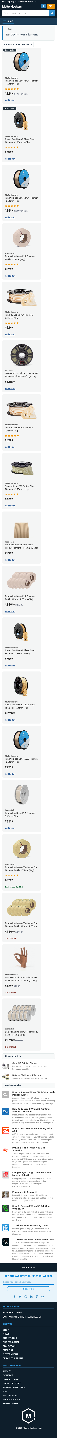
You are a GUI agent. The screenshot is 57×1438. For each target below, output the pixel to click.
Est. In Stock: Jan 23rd (14, 887)
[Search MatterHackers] (52, 13)
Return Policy (11, 1395)
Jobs (6, 1391)
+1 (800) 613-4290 (12, 1312)
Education (9, 1346)
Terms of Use (10, 1403)
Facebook (14, 1296)
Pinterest (37, 1296)
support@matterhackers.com (22, 1316)
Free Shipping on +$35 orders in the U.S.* (20, 1)
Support (8, 1350)
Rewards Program (14, 1387)
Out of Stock (10, 938)
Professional (11, 1342)
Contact (8, 1375)
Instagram (25, 1296)
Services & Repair (13, 1358)
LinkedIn (31, 1296)
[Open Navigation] (8, 21)
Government (10, 1354)
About (6, 1371)
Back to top (28, 1267)
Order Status (11, 1379)
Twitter (20, 1296)
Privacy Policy (11, 1399)
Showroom (10, 1338)
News (6, 1334)
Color (10, 29)
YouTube (42, 1296)
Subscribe (28, 1289)
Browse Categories (18, 44)
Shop (6, 1330)
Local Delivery (12, 1383)
